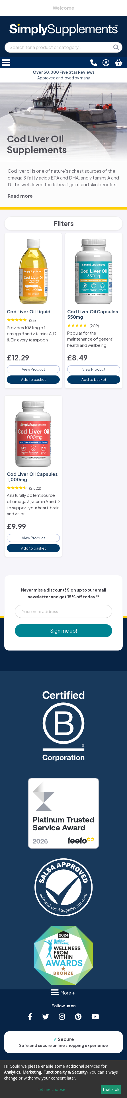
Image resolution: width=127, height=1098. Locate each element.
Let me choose (51, 1089)
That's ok (110, 1089)
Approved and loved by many (64, 75)
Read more (20, 196)
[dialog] (63, 1079)
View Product (33, 369)
